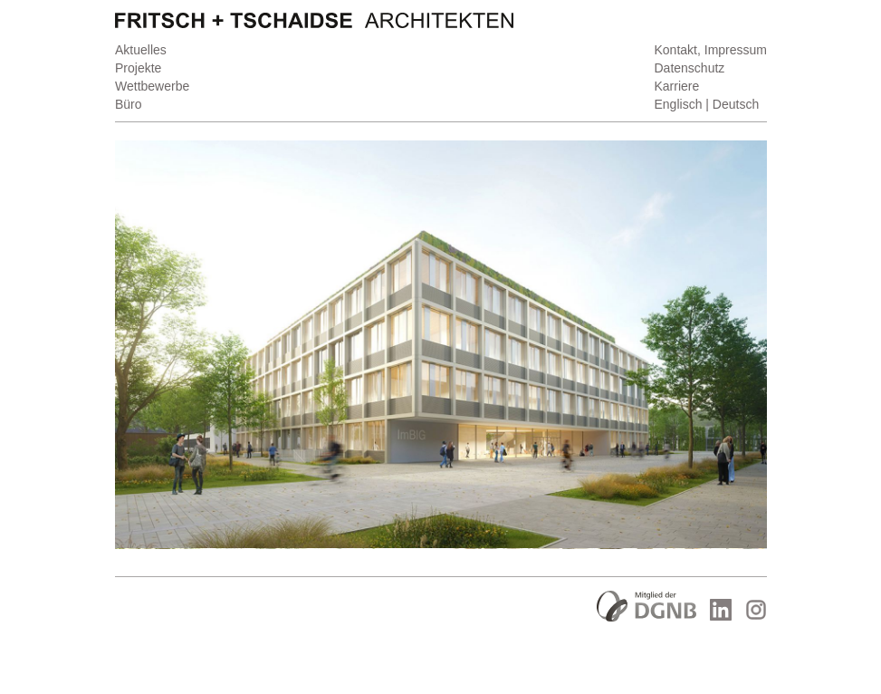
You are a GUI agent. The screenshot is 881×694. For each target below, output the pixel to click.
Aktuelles (141, 50)
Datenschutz (689, 68)
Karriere (676, 86)
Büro (128, 104)
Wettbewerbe (152, 86)
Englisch (678, 104)
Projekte (138, 68)
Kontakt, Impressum (710, 50)
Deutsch (735, 104)
